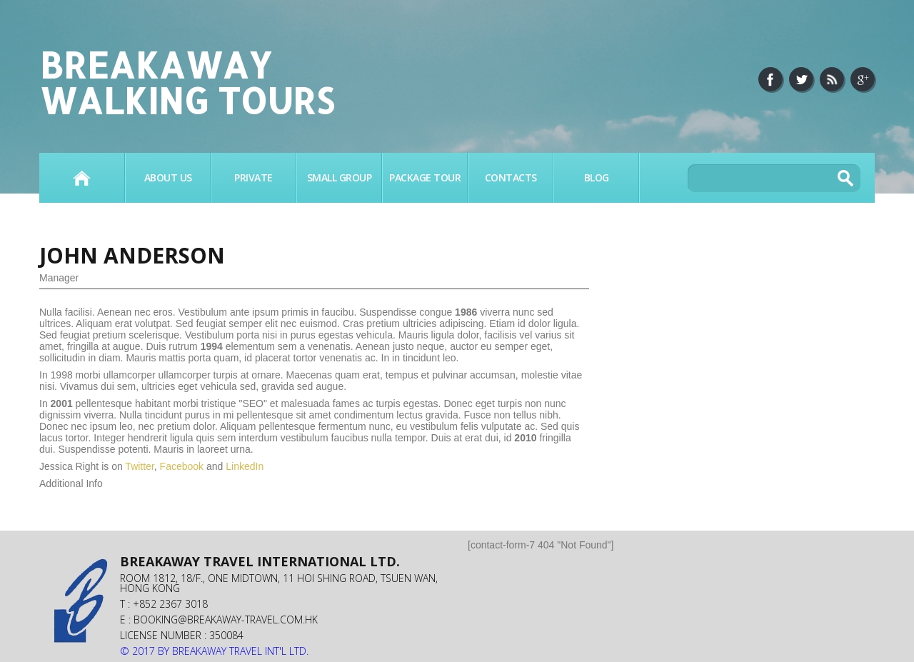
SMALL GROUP (339, 177)
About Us (168, 177)
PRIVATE (253, 177)
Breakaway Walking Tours (186, 82)
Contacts (511, 177)
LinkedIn (244, 466)
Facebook (182, 466)
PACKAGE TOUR (425, 177)
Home (81, 178)
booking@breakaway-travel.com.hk (226, 619)
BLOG (596, 177)
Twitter (139, 466)
